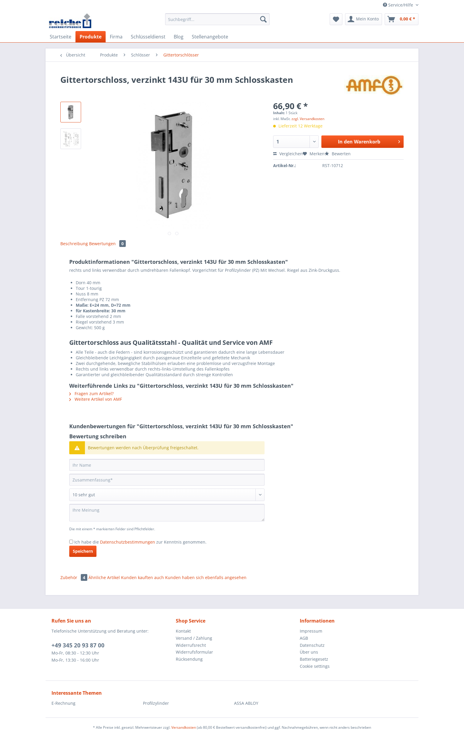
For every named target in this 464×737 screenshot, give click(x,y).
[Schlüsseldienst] (148, 36)
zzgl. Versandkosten (307, 118)
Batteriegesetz (314, 659)
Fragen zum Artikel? (91, 393)
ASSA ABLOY (246, 703)
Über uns (309, 652)
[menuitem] (217, 22)
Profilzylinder (156, 703)
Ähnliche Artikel (104, 577)
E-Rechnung (63, 703)
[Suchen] (263, 19)
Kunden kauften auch (142, 577)
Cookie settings (315, 666)
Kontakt (183, 631)
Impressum (311, 631)
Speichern (83, 551)
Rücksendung (189, 659)
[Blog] (179, 36)
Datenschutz (312, 645)
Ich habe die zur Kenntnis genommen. (140, 542)
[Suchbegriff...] (217, 19)
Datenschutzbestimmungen (127, 542)
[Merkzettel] (336, 19)
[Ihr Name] (167, 465)
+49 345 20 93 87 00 (77, 645)
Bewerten (338, 153)
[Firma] (116, 36)
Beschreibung (74, 243)
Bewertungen (107, 243)
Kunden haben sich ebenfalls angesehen (205, 577)
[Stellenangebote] (210, 36)
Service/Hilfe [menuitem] (398, 5)
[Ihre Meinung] (167, 512)
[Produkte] (90, 36)
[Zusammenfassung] (167, 480)
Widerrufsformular (194, 652)
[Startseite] (60, 36)
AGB (304, 638)
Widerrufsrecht (191, 645)
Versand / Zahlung (194, 638)
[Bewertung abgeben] (167, 495)
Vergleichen (288, 153)
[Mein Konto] (363, 19)
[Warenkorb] (401, 19)
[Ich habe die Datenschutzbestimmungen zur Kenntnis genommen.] (71, 542)
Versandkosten (183, 727)
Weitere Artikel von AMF (95, 399)
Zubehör (74, 577)
